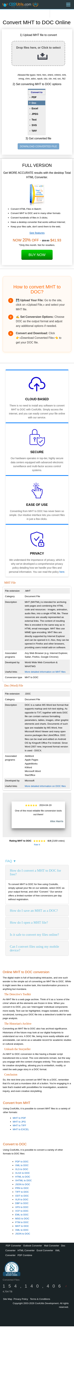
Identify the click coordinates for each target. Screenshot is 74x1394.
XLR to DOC (21, 1199)
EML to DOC (22, 1214)
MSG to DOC (22, 1218)
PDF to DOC (22, 1161)
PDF (34, 97)
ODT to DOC (22, 1195)
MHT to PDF (19, 1118)
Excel (35, 108)
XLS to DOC (21, 1169)
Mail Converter (51, 1245)
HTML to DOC (22, 1176)
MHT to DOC (22, 1226)
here (61, 571)
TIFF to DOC (22, 1192)
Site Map (7, 1299)
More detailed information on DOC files (45, 786)
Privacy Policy (21, 1299)
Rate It (37, 845)
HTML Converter (26, 1250)
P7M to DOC (22, 1222)
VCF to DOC (22, 1211)
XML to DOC (22, 1165)
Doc (34, 102)
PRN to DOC (22, 1188)
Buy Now (37, 255)
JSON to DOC (22, 1184)
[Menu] (68, 4)
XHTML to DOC (23, 1180)
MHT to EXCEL (21, 1129)
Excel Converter (45, 1250)
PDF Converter (13, 1245)
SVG (34, 125)
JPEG (35, 114)
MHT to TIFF (19, 1125)
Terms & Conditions (40, 1299)
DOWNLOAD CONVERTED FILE (38, 146)
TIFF (34, 130)
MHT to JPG (19, 1121)
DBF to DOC (22, 1203)
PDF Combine (24, 1255)
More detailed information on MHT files (45, 671)
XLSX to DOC (22, 1173)
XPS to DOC (22, 1207)
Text (34, 119)
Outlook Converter (32, 1245)
